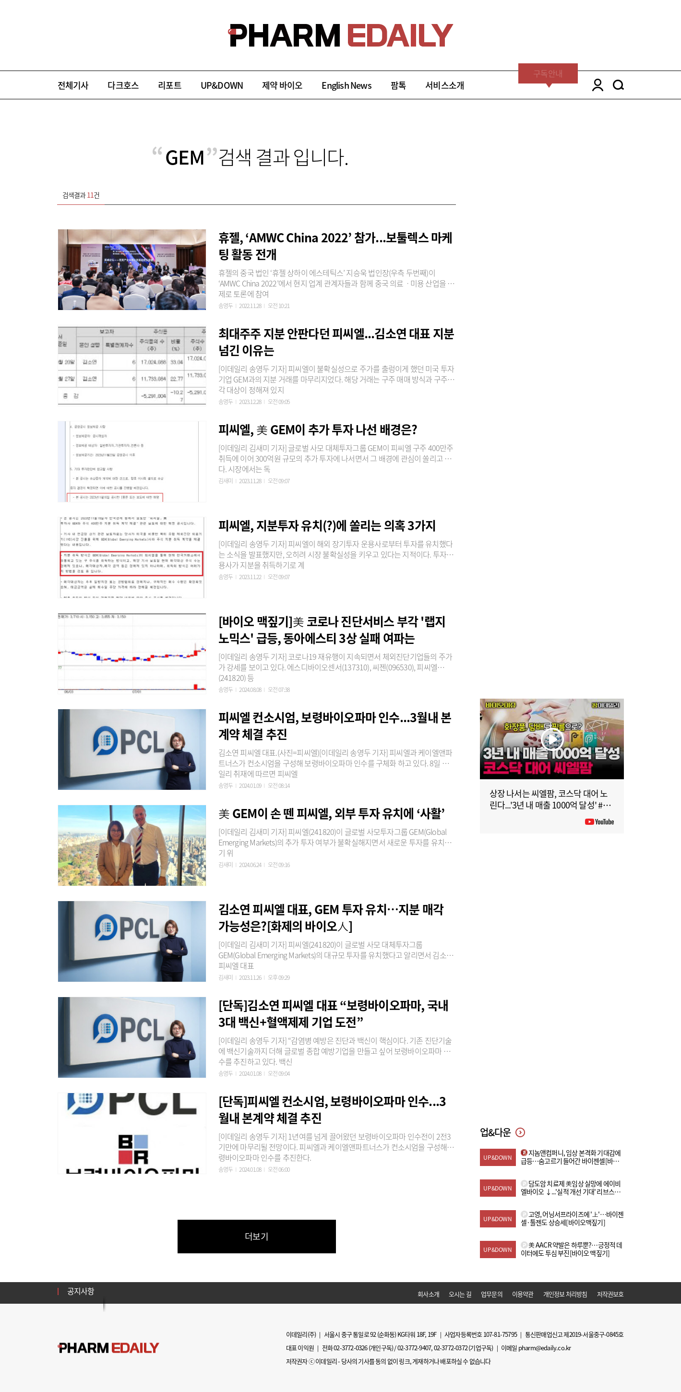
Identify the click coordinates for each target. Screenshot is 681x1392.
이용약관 (523, 1293)
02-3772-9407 (414, 1347)
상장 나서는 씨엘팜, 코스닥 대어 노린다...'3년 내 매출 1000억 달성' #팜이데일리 (550, 805)
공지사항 (81, 1291)
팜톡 (398, 85)
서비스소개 (444, 85)
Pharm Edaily (108, 1348)
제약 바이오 (282, 85)
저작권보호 (610, 1293)
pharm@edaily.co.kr (544, 1347)
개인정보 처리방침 (565, 1293)
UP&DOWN (222, 85)
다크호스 (123, 85)
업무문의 (491, 1293)
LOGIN (595, 85)
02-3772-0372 (450, 1347)
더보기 (256, 1236)
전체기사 (73, 85)
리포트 (169, 85)
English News (346, 85)
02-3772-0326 (350, 1347)
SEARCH (618, 85)
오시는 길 (460, 1293)
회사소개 (428, 1293)
